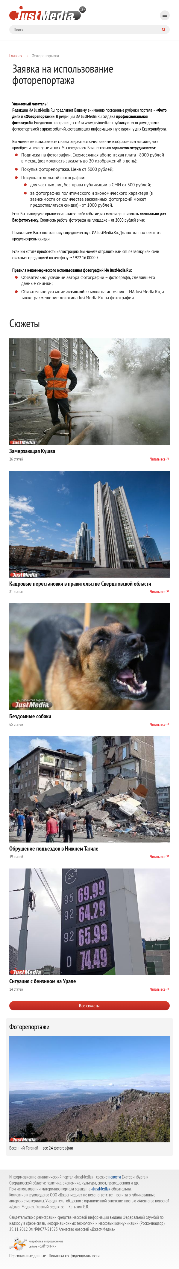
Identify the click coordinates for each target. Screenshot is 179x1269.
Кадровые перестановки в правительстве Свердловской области (80, 584)
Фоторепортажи (29, 1026)
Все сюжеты (89, 1006)
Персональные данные (27, 1255)
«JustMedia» (100, 1189)
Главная (15, 55)
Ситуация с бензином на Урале (42, 981)
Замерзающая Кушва (32, 451)
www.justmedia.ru (99, 122)
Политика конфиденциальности (74, 1255)
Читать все (158, 459)
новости (114, 1177)
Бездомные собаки (30, 716)
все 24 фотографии (58, 1148)
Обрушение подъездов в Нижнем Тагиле (53, 848)
